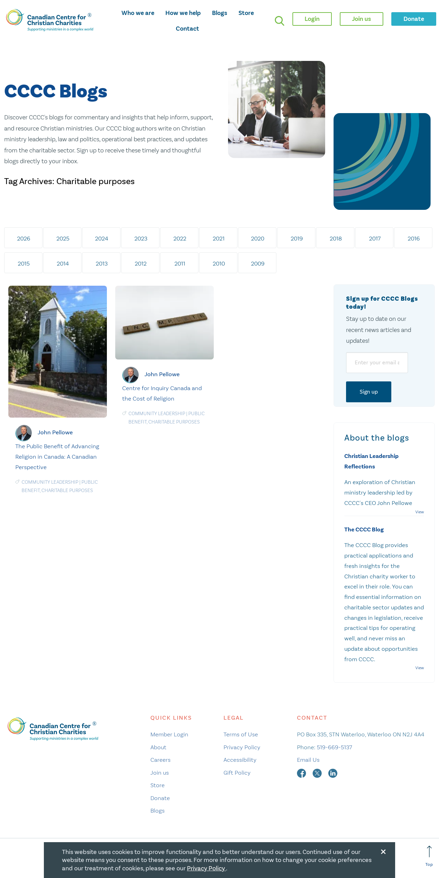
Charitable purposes (67, 490)
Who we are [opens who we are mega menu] (137, 13)
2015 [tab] (24, 263)
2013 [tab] (102, 263)
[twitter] (318, 772)
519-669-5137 (334, 747)
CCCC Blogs (55, 91)
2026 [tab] (23, 238)
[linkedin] (332, 772)
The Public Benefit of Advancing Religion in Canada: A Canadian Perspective (57, 456)
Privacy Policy (242, 747)
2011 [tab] (179, 263)
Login (312, 19)
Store (246, 13)
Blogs (219, 13)
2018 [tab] (336, 238)
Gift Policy (237, 772)
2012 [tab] (141, 263)
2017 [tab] (375, 238)
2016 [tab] (414, 238)
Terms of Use (241, 734)
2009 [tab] (258, 263)
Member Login (169, 734)
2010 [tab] (219, 263)
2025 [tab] (62, 238)
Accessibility (240, 759)
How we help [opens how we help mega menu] (183, 13)
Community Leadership (50, 482)
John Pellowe (55, 432)
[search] (279, 21)
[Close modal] (383, 850)
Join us (159, 772)
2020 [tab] (257, 238)
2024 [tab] (101, 238)
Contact (187, 28)
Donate (160, 797)
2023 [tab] (140, 238)
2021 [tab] (219, 238)
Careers (160, 759)
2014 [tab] (63, 263)
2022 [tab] (179, 238)
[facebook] (302, 772)
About (158, 747)
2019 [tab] (297, 238)
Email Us (308, 759)
